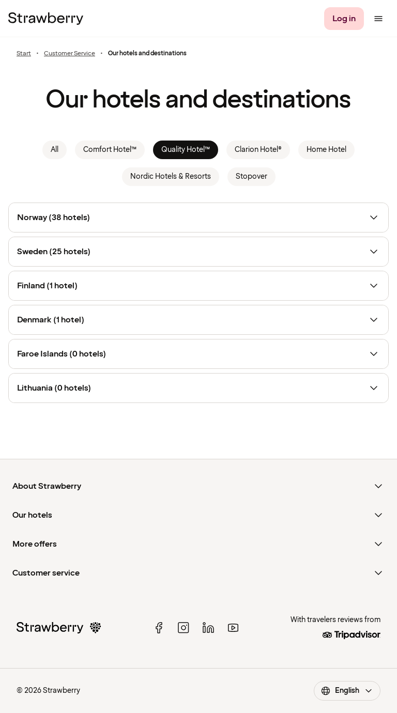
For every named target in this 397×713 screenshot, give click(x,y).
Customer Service (69, 54)
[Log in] (344, 18)
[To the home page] (45, 18)
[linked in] (208, 628)
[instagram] (183, 628)
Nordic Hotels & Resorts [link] (170, 176)
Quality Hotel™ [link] (185, 149)
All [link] (54, 149)
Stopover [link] (251, 176)
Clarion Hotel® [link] (258, 149)
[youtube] (233, 628)
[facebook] (158, 628)
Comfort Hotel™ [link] (109, 149)
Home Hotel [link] (326, 149)
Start (24, 54)
